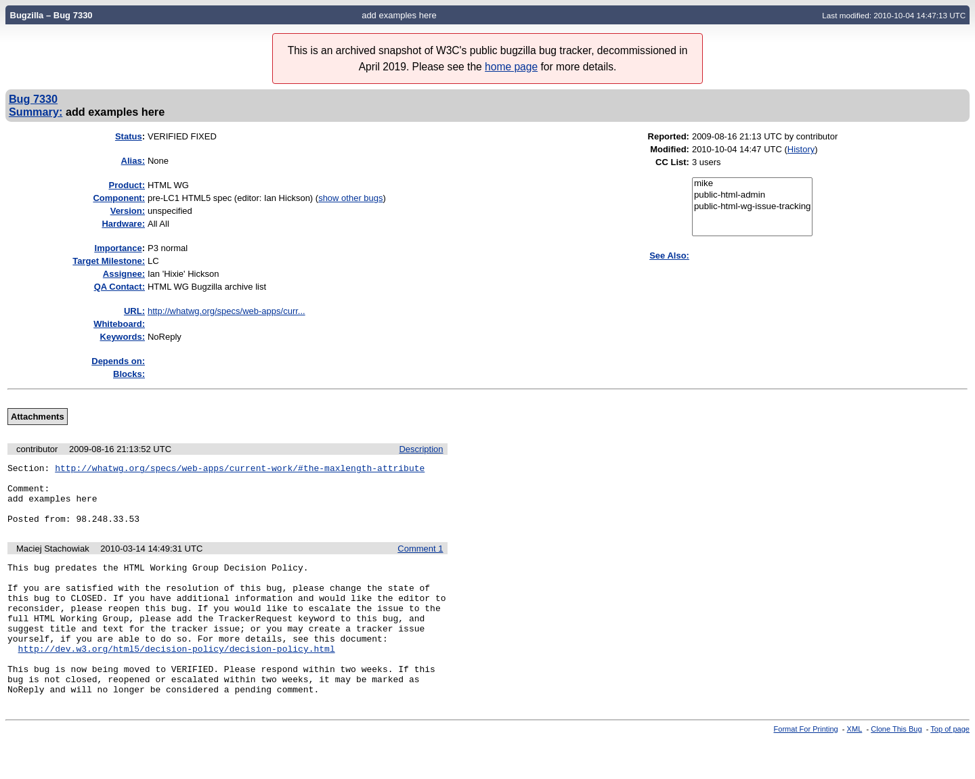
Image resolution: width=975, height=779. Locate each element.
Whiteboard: (119, 324)
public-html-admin (752, 195)
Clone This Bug (896, 767)
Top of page (950, 767)
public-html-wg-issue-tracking (752, 207)
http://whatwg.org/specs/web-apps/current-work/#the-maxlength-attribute (240, 470)
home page (511, 66)
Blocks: (129, 374)
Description (421, 449)
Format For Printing (806, 767)
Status (128, 136)
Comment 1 (420, 561)
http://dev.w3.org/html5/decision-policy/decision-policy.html (176, 679)
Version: (127, 211)
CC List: (672, 162)
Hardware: (123, 224)
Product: (127, 185)
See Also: (669, 255)
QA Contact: (119, 287)
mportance (118, 248)
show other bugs (350, 198)
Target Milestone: (108, 261)
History (801, 149)
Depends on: (118, 361)
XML (855, 767)
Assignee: (124, 274)
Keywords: (122, 337)
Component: (119, 198)
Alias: (133, 161)
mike (752, 184)
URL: (134, 311)
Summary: (35, 112)
